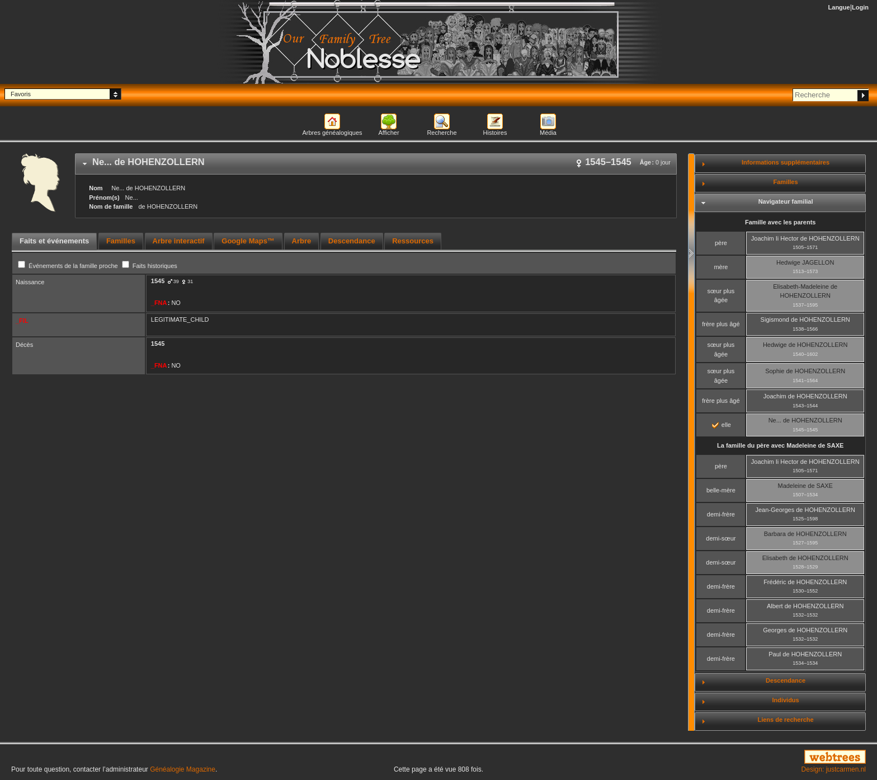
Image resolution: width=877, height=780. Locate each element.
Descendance (785, 680)
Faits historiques (149, 265)
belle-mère (720, 490)
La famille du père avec (780, 445)
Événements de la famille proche (69, 265)
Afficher (388, 132)
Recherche (441, 132)
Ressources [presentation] (412, 241)
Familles (786, 181)
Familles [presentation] (120, 241)
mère (721, 267)
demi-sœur (720, 538)
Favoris (21, 94)
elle (721, 424)
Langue (839, 7)
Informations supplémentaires (785, 162)
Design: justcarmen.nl (833, 769)
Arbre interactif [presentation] (179, 241)
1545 (157, 281)
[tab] (376, 164)
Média (548, 132)
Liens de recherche (785, 719)
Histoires (495, 132)
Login (860, 7)
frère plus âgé (720, 324)
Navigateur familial (785, 201)
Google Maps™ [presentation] (248, 241)
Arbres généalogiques (332, 132)
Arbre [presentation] (302, 241)
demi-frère (721, 514)
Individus (785, 700)
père (721, 242)
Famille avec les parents (780, 222)
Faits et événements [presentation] (54, 241)
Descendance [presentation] (351, 241)
